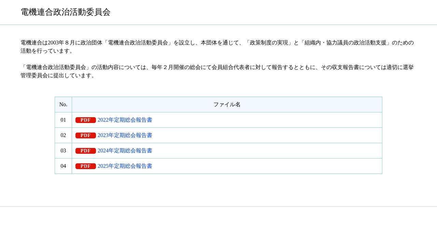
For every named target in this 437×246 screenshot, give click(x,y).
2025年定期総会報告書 (125, 166)
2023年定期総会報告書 (125, 135)
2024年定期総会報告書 (125, 150)
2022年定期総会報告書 (125, 120)
